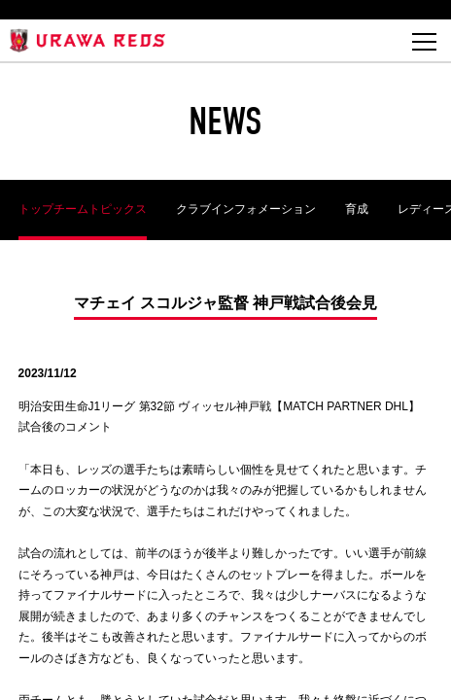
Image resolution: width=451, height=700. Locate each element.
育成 (356, 209)
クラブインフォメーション (246, 209)
